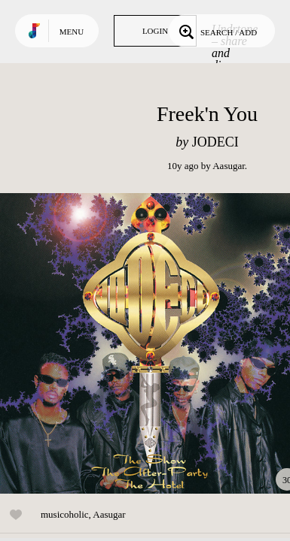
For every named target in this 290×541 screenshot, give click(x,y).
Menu (72, 31)
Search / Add (216, 31)
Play (151, 343)
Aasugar (228, 165)
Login (155, 30)
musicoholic (65, 514)
